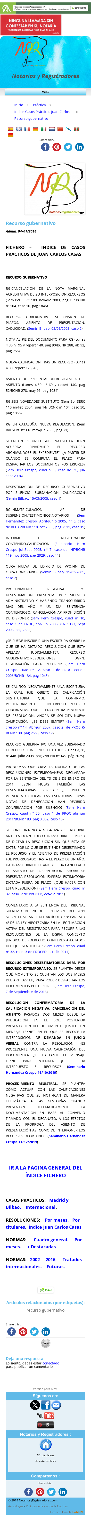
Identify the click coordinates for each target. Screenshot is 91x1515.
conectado (50, 1363)
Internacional (41, 1207)
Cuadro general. (50, 1239)
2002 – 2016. (44, 1259)
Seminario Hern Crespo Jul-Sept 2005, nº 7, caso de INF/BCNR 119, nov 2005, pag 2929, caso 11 (45, 549)
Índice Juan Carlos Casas (55, 1227)
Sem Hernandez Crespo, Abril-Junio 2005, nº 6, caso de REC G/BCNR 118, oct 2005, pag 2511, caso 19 (45, 521)
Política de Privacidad (40, 1506)
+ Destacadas (41, 1247)
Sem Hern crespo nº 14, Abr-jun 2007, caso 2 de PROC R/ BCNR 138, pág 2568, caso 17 (45, 727)
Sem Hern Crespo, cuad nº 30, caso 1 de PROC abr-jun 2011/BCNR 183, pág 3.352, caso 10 (45, 813)
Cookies (62, 1506)
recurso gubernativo (45, 1310)
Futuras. (55, 1266)
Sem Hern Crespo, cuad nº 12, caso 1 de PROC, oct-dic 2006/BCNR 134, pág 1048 (45, 670)
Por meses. (57, 1220)
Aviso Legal (16, 1506)
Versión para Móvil (45, 1389)
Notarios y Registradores (45, 76)
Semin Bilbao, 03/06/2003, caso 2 (55, 328)
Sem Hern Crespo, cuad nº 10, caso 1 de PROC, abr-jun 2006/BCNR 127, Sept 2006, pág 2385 (45, 624)
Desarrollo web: (66, 1512)
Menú (45, 92)
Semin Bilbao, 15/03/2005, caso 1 (33, 498)
